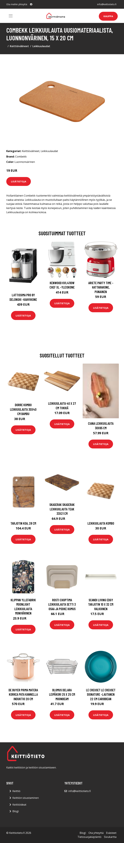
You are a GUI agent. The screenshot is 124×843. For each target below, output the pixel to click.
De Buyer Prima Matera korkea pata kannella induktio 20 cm (23, 694)
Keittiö (16, 791)
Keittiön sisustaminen (25, 798)
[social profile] (31, 4)
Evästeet (111, 833)
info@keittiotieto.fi (106, 4)
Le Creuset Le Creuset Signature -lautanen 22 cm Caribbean (100, 694)
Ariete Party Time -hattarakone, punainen (100, 287)
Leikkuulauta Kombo (101, 523)
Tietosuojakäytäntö (89, 837)
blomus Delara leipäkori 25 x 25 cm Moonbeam (62, 694)
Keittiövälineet (19, 46)
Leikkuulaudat (41, 46)
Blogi (15, 811)
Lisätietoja (18, 181)
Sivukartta (110, 837)
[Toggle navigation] (10, 16)
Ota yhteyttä (95, 833)
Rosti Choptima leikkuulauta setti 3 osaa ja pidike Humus (62, 604)
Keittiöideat (19, 804)
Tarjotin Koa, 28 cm (23, 523)
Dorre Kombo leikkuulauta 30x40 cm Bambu (23, 409)
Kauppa (108, 16)
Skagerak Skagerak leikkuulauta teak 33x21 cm (62, 509)
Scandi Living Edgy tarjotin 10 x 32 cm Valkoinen (100, 604)
